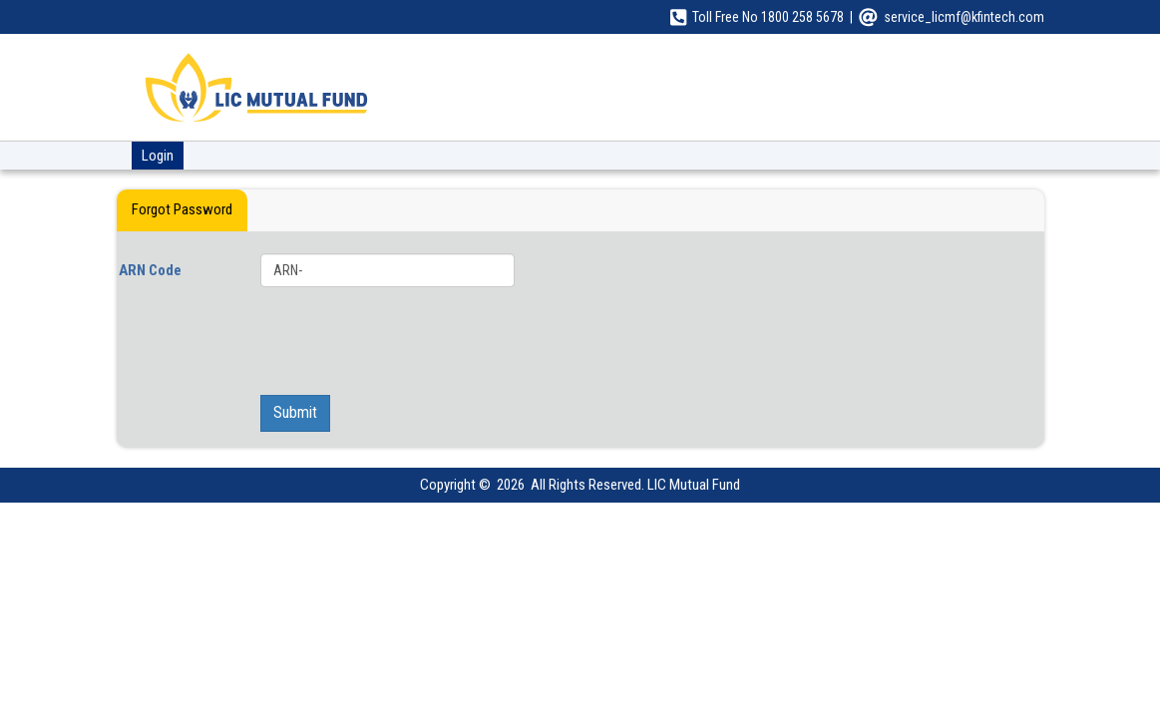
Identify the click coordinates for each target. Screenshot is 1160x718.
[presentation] (570, 341)
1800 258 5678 (802, 17)
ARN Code (150, 270)
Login (158, 156)
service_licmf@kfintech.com (964, 17)
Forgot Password (182, 209)
